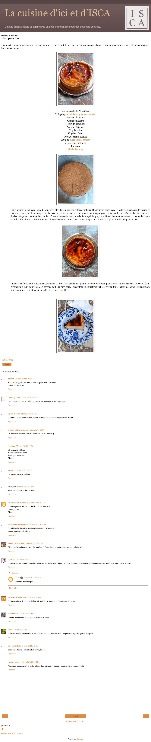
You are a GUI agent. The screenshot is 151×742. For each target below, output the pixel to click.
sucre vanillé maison (80, 139)
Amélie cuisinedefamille (18, 524)
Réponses (14, 573)
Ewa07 (11, 470)
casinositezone (14, 662)
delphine (11, 446)
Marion (11, 379)
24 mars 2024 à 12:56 (35, 430)
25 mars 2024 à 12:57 (37, 503)
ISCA (17, 578)
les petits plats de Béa (17, 597)
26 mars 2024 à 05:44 (21, 559)
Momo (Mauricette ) (16, 543)
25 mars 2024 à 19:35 (34, 543)
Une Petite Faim (14, 646)
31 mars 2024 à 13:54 (21, 630)
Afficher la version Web (75, 721)
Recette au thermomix (17, 430)
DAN (10, 559)
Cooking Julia (14, 397)
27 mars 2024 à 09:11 (35, 597)
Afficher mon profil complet (12, 734)
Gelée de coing (75, 149)
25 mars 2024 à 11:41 (25, 487)
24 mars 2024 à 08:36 (29, 397)
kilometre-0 (13, 613)
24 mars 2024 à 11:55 (29, 414)
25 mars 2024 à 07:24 (24, 446)
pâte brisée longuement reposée (80, 114)
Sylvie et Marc (14, 414)
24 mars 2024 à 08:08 (23, 379)
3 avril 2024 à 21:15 (30, 646)
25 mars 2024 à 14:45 (37, 524)
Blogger (80, 739)
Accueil (75, 716)
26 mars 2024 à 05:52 (32, 578)
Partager (7, 364)
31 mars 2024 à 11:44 (26, 613)
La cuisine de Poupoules (18, 503)
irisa (10, 630)
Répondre (12, 389)
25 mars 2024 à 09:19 (23, 470)
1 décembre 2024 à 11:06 (30, 662)
